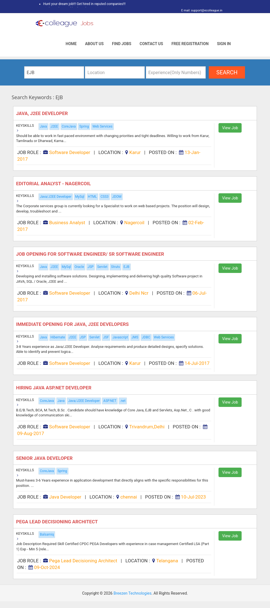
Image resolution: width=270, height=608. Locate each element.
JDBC (146, 337)
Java (43, 126)
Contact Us (151, 43)
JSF (106, 337)
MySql (79, 197)
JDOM (116, 197)
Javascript (120, 337)
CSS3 (104, 197)
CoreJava (69, 126)
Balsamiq (47, 534)
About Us (94, 43)
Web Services (102, 126)
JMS (135, 337)
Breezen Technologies (133, 593)
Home (71, 43)
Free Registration (190, 43)
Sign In (224, 43)
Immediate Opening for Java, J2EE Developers (73, 324)
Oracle (79, 267)
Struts (115, 267)
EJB (126, 267)
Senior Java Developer (45, 458)
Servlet (102, 267)
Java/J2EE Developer (55, 197)
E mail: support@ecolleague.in (200, 10)
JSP (91, 267)
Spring (84, 126)
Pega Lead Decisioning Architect (57, 521)
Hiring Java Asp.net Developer (54, 387)
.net (123, 401)
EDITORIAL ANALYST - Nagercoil (54, 183)
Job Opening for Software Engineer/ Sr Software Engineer (90, 254)
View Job (230, 128)
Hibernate (58, 337)
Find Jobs (121, 43)
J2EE (54, 126)
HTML (92, 197)
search (226, 72)
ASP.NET (109, 401)
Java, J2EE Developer (43, 113)
